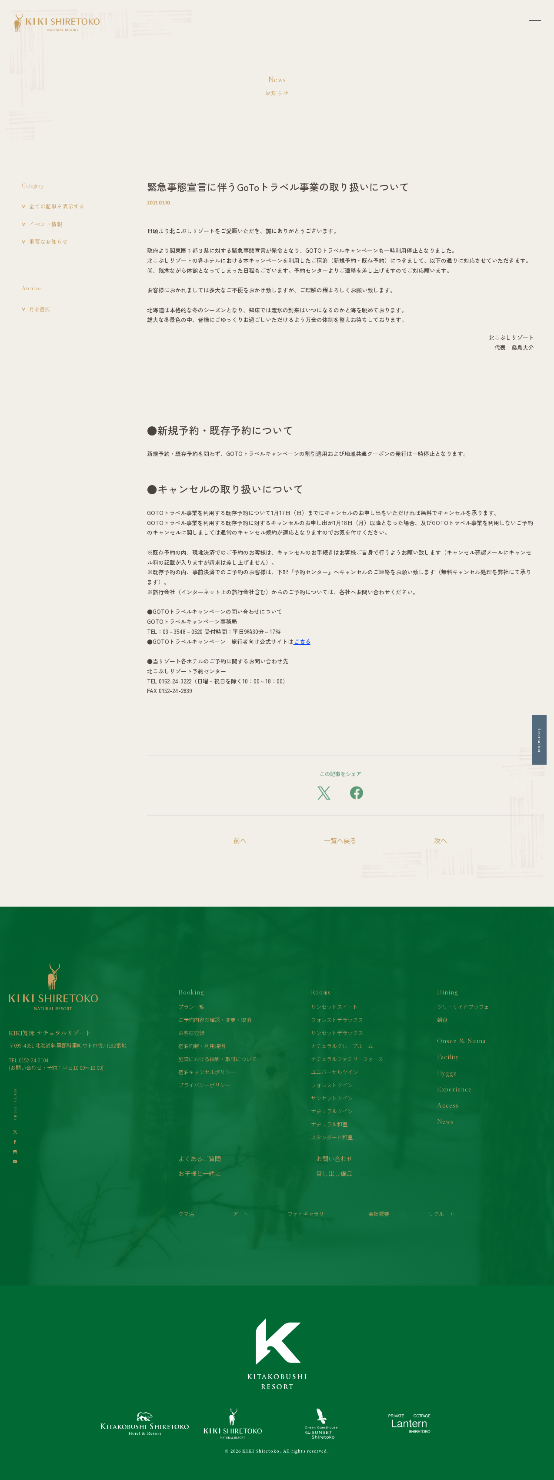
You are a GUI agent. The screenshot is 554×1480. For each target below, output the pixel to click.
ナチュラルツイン (332, 1111)
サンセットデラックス (337, 1032)
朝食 (442, 1019)
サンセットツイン (332, 1098)
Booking (191, 992)
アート (240, 1213)
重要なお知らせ (48, 241)
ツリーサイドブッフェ (463, 1006)
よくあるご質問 (199, 1158)
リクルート (441, 1213)
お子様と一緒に (199, 1173)
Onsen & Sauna (461, 1040)
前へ (240, 840)
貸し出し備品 (334, 1173)
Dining (447, 992)
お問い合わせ (334, 1158)
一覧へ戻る (340, 840)
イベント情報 (46, 224)
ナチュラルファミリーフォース (347, 1058)
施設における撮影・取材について (217, 1058)
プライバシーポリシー (204, 1084)
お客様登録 (191, 1032)
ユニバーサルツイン (334, 1071)
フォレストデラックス (337, 1019)
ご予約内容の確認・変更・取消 (214, 1019)
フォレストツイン (332, 1084)
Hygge (447, 1072)
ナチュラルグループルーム (342, 1045)
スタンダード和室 (332, 1137)
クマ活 (186, 1213)
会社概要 (378, 1213)
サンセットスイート (334, 1006)
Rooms (321, 992)
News (445, 1121)
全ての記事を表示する (57, 206)
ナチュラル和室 (329, 1124)
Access (448, 1105)
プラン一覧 (191, 1006)
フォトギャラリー (308, 1213)
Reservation (540, 740)
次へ (440, 840)
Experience (454, 1089)
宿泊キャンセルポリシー (207, 1071)
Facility (448, 1056)
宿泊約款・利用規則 (201, 1045)
